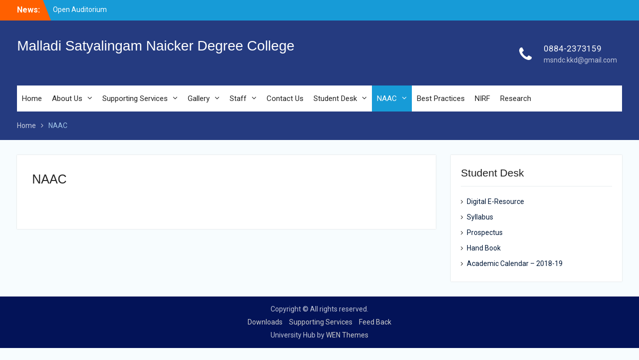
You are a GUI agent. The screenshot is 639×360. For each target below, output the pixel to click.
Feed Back (375, 322)
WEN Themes (347, 335)
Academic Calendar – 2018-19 (515, 264)
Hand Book (484, 248)
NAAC (387, 98)
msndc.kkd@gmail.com (580, 60)
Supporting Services (135, 98)
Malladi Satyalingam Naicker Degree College (156, 46)
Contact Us (285, 98)
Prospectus (485, 232)
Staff (238, 98)
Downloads (265, 322)
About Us (67, 98)
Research (515, 98)
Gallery (199, 98)
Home (32, 98)
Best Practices (441, 98)
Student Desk (335, 98)
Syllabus (480, 217)
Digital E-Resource (495, 202)
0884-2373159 (573, 49)
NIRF (482, 98)
